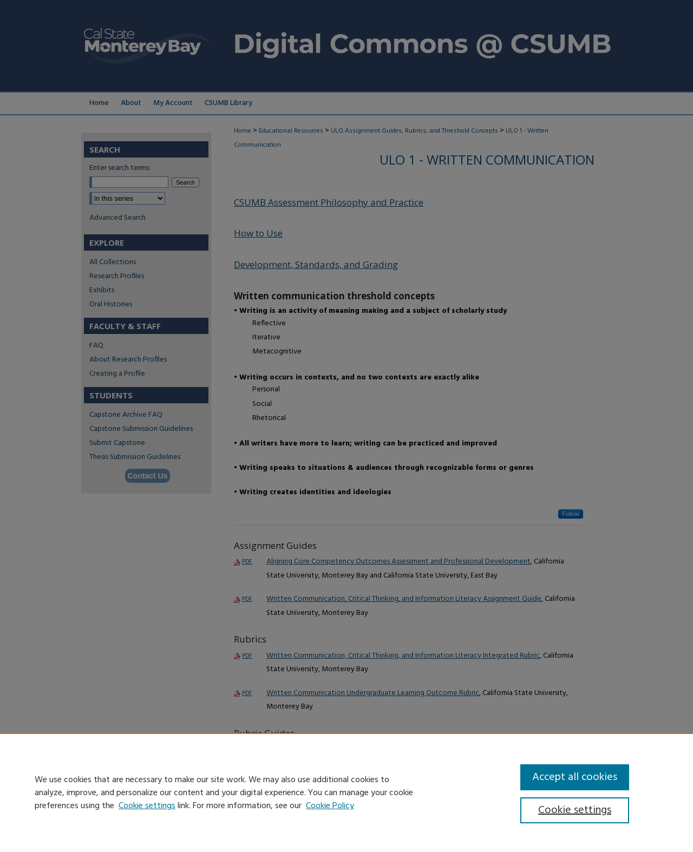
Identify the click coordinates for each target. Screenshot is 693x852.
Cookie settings (147, 806)
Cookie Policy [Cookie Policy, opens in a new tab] (330, 806)
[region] (346, 792)
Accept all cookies (574, 777)
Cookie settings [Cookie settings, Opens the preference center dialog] (574, 810)
